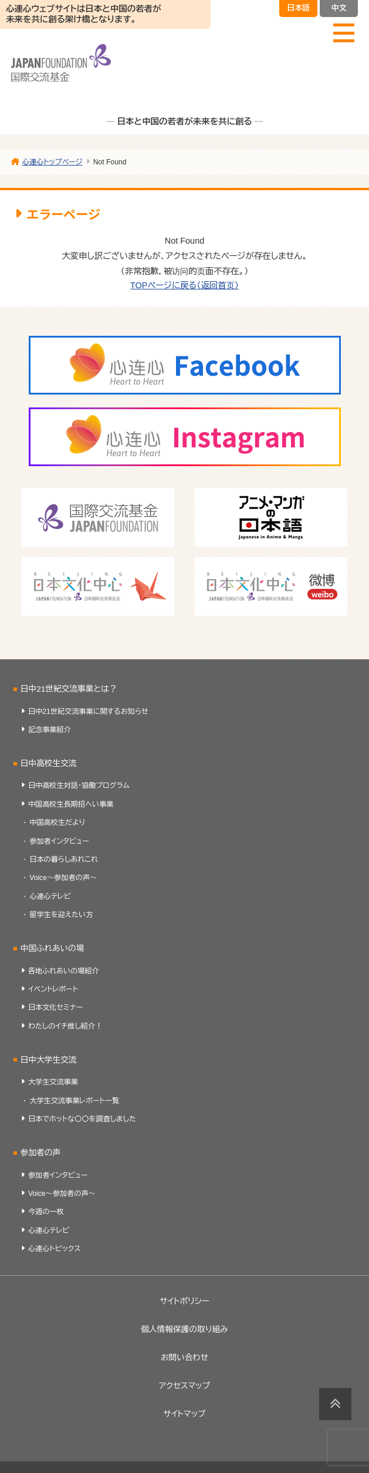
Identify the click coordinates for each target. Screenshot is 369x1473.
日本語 (298, 8)
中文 (339, 8)
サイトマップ (185, 1414)
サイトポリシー (184, 1301)
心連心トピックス (54, 1249)
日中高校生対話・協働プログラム (79, 785)
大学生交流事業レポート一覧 (74, 1101)
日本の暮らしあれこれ (63, 859)
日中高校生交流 (49, 763)
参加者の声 (40, 1152)
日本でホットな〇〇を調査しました (82, 1119)
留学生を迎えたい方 (61, 915)
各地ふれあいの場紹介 (63, 971)
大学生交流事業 (53, 1082)
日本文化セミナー (55, 1007)
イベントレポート (53, 989)
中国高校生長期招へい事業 (71, 804)
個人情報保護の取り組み (184, 1329)
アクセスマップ (184, 1385)
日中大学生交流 (49, 1060)
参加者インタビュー (59, 841)
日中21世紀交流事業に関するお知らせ (88, 711)
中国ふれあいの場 (52, 948)
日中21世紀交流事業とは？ (69, 689)
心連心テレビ (49, 896)
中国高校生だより (57, 822)
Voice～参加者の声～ (63, 878)
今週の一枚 (46, 1212)
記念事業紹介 (49, 730)
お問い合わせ (184, 1357)
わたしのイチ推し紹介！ (65, 1026)
